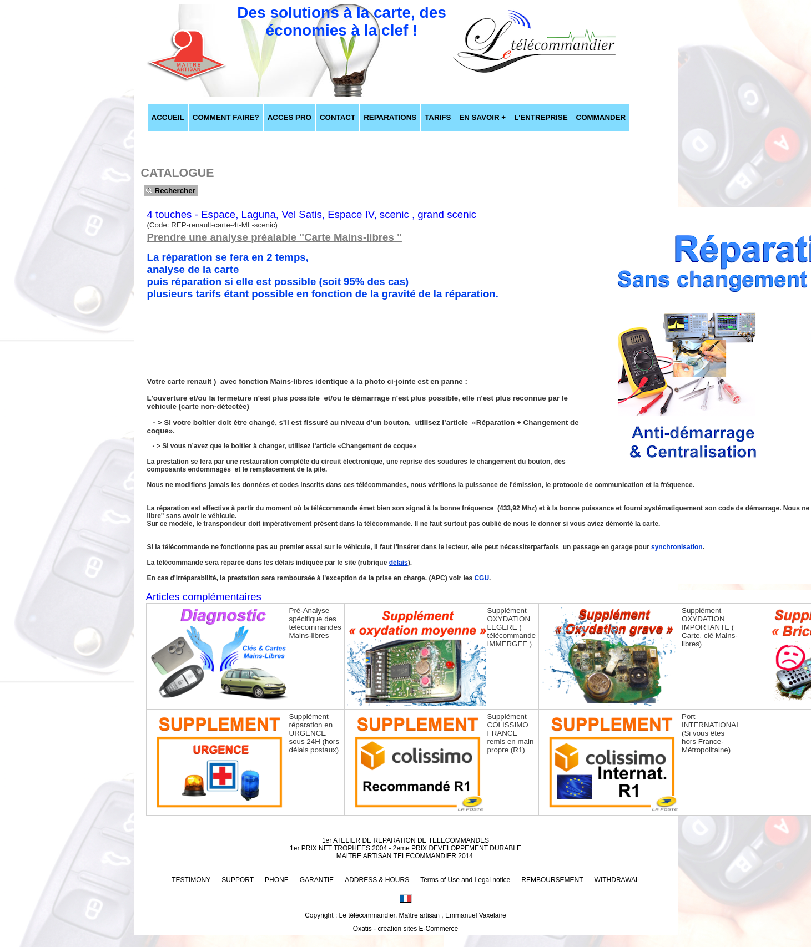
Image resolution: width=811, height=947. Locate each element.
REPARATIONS (390, 117)
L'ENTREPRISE (540, 117)
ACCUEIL (168, 117)
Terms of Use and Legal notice (465, 880)
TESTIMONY (191, 880)
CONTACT (337, 117)
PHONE (277, 880)
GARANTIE (317, 880)
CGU (481, 578)
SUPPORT (237, 880)
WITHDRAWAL (617, 880)
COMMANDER (601, 117)
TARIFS (438, 117)
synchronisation (677, 547)
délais (398, 562)
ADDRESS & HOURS (377, 880)
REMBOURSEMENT (552, 880)
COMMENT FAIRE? (226, 117)
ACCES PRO (289, 117)
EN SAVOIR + (482, 117)
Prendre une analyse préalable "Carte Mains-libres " (274, 237)
